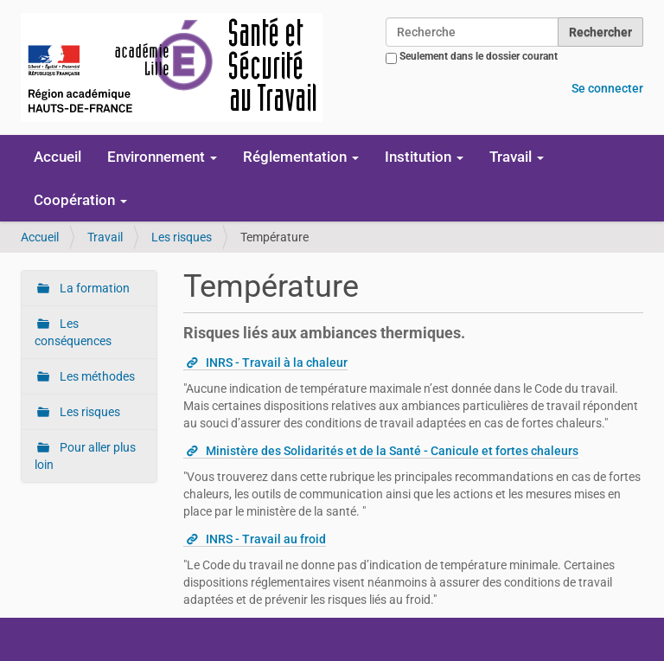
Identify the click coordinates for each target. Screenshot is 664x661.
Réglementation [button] (301, 156)
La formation (93, 288)
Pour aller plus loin (85, 456)
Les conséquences (73, 332)
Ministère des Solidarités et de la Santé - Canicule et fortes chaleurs (392, 451)
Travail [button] (516, 156)
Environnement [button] (162, 156)
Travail (105, 237)
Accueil (57, 156)
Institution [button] (424, 156)
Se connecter (607, 88)
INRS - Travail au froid (266, 539)
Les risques (181, 237)
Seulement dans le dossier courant (478, 56)
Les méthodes (96, 376)
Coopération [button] (80, 200)
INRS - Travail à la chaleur (277, 362)
